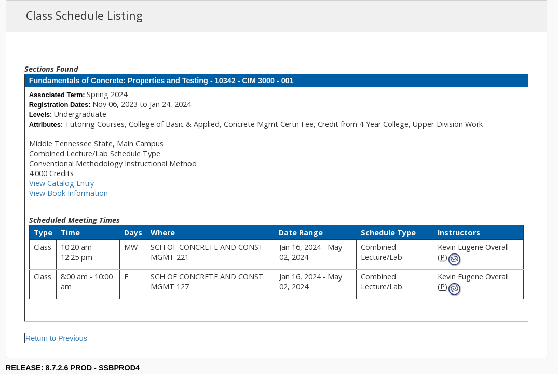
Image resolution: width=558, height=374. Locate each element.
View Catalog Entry (61, 183)
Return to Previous (56, 338)
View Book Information (68, 193)
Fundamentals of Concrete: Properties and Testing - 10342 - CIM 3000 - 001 (161, 80)
